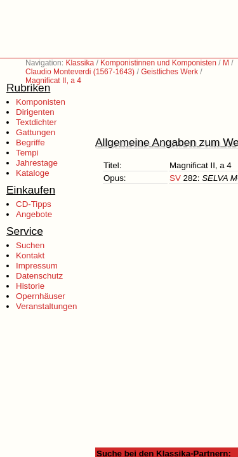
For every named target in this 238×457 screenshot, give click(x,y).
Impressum (37, 265)
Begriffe (30, 142)
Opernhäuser (40, 296)
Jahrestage (37, 163)
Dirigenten (35, 112)
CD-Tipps (33, 204)
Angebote (34, 214)
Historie (30, 286)
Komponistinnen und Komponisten (158, 62)
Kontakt (30, 255)
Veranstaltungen (46, 306)
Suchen (30, 245)
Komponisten (40, 102)
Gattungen (35, 132)
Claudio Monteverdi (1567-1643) (80, 71)
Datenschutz (39, 276)
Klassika (79, 62)
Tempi (27, 152)
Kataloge (33, 173)
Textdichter (36, 122)
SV (175, 178)
